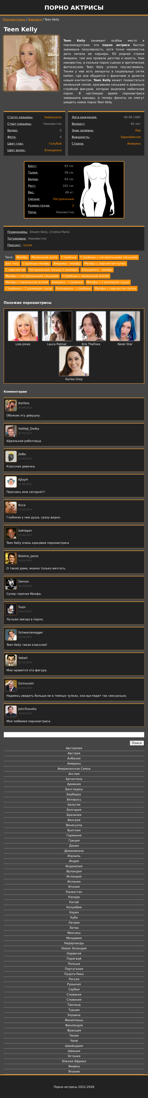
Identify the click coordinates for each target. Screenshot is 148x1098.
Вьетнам (74, 830)
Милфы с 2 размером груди (108, 282)
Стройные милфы (36, 263)
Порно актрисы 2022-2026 (74, 1087)
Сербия (74, 989)
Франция (74, 1030)
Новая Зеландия (74, 948)
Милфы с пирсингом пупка (105, 263)
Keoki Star (125, 344)
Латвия (74, 922)
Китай (74, 902)
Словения (74, 999)
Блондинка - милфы (97, 269)
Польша (74, 963)
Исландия (73, 876)
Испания (74, 881)
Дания (74, 845)
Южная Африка (74, 1061)
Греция (74, 840)
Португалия (74, 969)
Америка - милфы (67, 263)
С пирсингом (15, 269)
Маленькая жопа (44, 257)
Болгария (74, 809)
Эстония (74, 1056)
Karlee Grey (74, 379)
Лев (138, 130)
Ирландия (74, 871)
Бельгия (74, 804)
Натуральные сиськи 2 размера (53, 269)
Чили (74, 1040)
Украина (73, 1015)
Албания (74, 758)
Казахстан (74, 892)
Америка (35, 19)
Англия (73, 774)
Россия (74, 979)
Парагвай (74, 958)
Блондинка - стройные (73, 288)
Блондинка (53, 150)
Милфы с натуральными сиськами (32, 276)
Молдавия (74, 938)
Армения (74, 784)
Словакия (74, 994)
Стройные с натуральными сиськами (109, 257)
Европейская (131, 137)
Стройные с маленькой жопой (85, 276)
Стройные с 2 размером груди (29, 288)
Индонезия (73, 866)
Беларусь (74, 799)
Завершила (53, 117)
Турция (73, 1010)
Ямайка (74, 1066)
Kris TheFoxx (91, 344)
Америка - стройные (67, 282)
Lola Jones (22, 344)
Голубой (55, 143)
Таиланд (74, 1005)
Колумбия (74, 907)
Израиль (74, 856)
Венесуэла (74, 825)
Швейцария (74, 1046)
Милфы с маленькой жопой (27, 282)
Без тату (12, 263)
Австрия (74, 753)
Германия (73, 835)
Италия (74, 886)
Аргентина (74, 779)
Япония (74, 1071)
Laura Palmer (57, 344)
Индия (74, 861)
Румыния (74, 984)
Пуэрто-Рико (74, 974)
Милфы (22, 257)
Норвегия (74, 953)
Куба (74, 917)
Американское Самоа (74, 768)
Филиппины (74, 1020)
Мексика (74, 933)
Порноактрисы (14, 19)
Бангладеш (74, 789)
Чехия (74, 1035)
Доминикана (74, 851)
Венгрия (74, 820)
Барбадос (74, 794)
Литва (74, 928)
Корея (74, 912)
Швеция (74, 1051)
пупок (27, 245)
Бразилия (74, 815)
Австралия (74, 748)
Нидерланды (74, 943)
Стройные (69, 257)
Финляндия (74, 1025)
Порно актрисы (74, 7)
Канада (74, 897)
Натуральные (63, 199)
